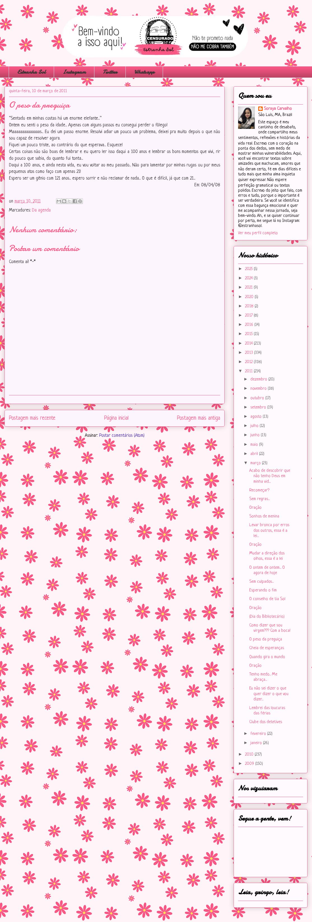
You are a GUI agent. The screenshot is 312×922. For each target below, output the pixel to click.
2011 (249, 371)
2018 (250, 306)
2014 (249, 343)
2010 (250, 754)
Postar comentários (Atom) (122, 435)
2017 (249, 315)
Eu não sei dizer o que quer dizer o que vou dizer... (268, 694)
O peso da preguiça (265, 639)
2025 (249, 269)
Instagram (74, 72)
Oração (255, 507)
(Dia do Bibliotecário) (267, 616)
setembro (258, 407)
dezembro (259, 379)
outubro (257, 398)
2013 (249, 352)
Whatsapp (144, 72)
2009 (250, 763)
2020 (250, 297)
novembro (259, 388)
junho (255, 435)
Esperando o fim (263, 590)
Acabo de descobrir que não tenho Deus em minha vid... (269, 476)
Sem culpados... (261, 581)
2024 (249, 278)
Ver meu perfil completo (258, 233)
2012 (249, 362)
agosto (256, 416)
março (256, 463)
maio (254, 444)
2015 (249, 334)
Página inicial (116, 418)
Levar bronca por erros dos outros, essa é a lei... (269, 530)
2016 (249, 324)
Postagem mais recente (32, 418)
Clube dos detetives (265, 722)
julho (255, 426)
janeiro (256, 743)
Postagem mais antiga (198, 418)
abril (254, 454)
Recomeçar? (259, 490)
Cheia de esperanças (266, 648)
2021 (249, 287)
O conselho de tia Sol (267, 599)
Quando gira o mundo (267, 657)
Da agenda (41, 210)
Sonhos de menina (264, 516)
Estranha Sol (31, 72)
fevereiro (258, 733)
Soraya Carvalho (278, 108)
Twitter (110, 72)
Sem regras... (259, 499)
